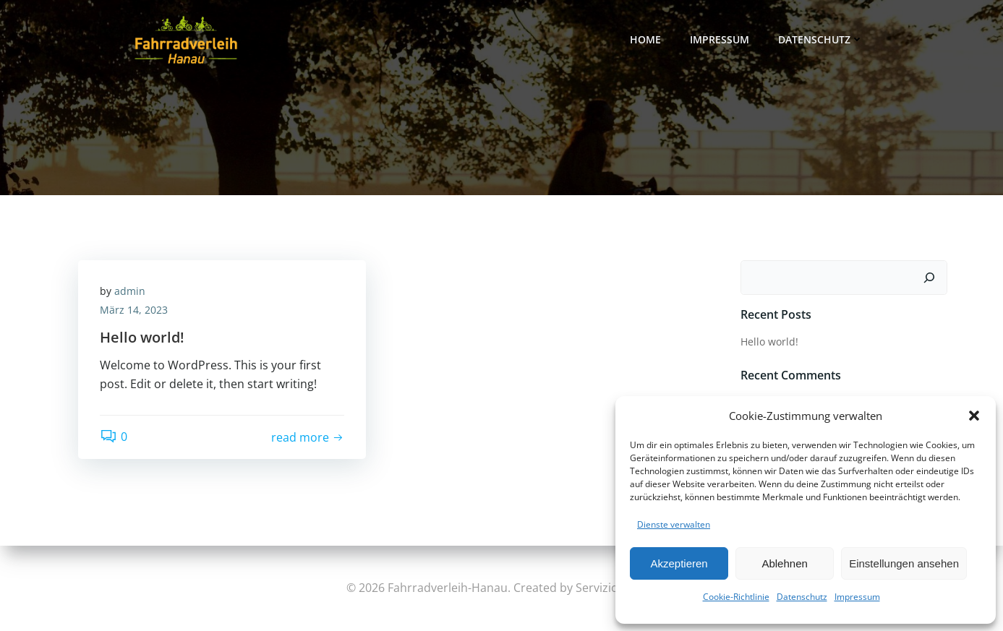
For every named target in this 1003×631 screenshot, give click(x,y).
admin (129, 291)
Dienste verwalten (673, 524)
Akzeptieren (678, 563)
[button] (974, 415)
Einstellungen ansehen (904, 563)
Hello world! (769, 341)
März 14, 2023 (134, 310)
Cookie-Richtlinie (736, 597)
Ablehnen (784, 563)
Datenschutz (802, 597)
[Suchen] (929, 277)
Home (645, 39)
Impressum (857, 597)
